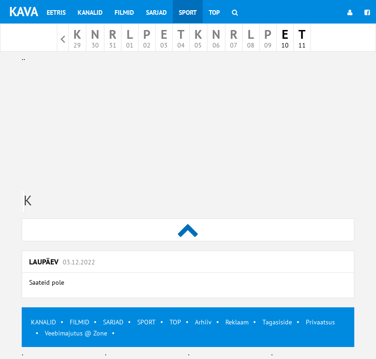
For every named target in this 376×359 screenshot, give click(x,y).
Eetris (56, 12)
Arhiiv (203, 322)
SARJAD (113, 322)
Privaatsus (320, 322)
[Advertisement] (188, 128)
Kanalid (90, 12)
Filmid (124, 12)
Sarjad (156, 12)
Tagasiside (277, 322)
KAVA (23, 11)
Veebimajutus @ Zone (76, 333)
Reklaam (237, 322)
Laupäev (62, 261)
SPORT (146, 322)
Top (214, 12)
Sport (188, 12)
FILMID (79, 322)
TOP (175, 322)
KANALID (43, 322)
